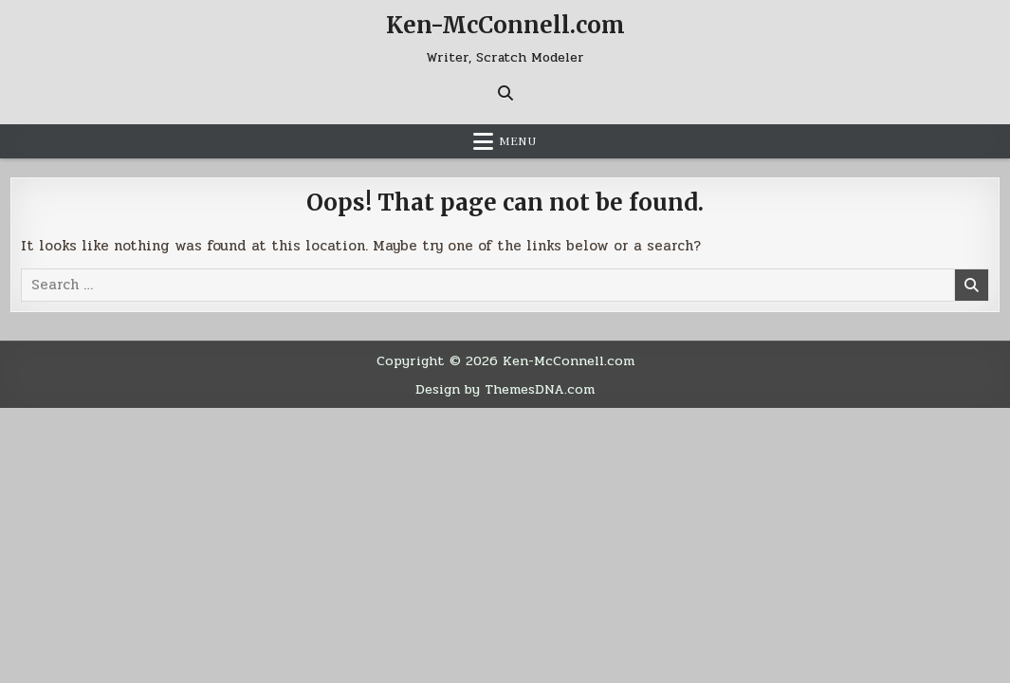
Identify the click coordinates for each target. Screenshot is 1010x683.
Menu (518, 141)
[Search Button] (505, 93)
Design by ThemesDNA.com (505, 388)
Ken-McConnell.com (505, 25)
